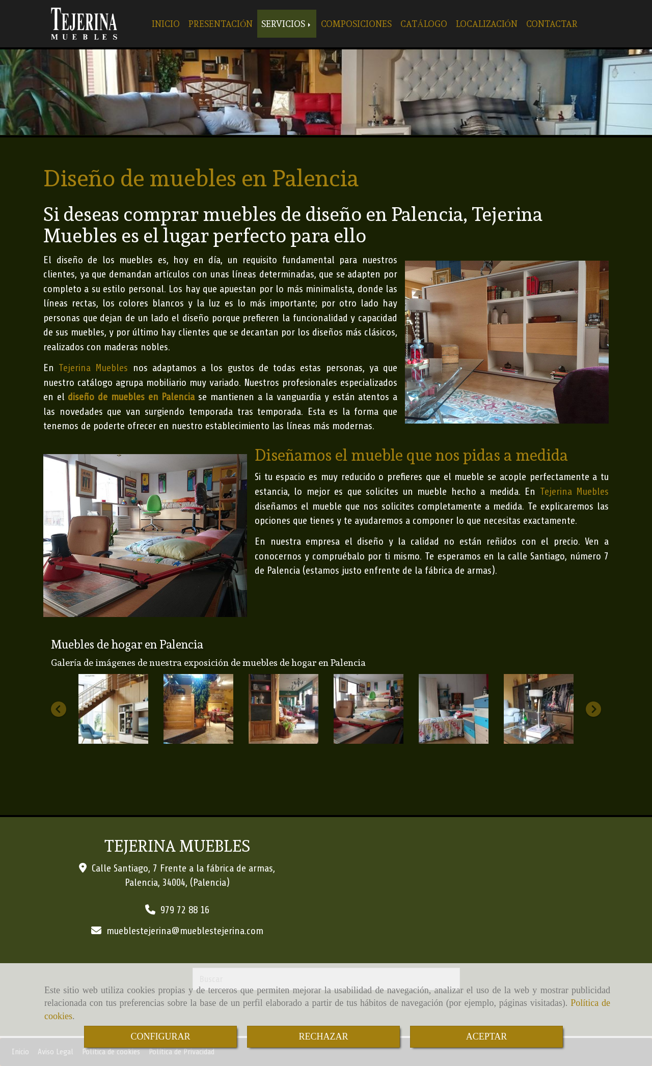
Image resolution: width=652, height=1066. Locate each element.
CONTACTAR (552, 24)
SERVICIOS (286, 24)
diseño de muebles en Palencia (131, 397)
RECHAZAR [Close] (323, 1036)
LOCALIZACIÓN (487, 24)
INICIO (166, 24)
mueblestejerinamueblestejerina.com (184, 931)
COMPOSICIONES (356, 24)
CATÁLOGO (423, 24)
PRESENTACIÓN (220, 24)
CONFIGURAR (160, 1036)
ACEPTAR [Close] (486, 1036)
